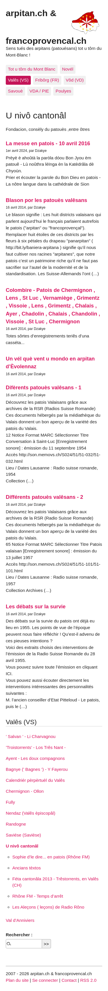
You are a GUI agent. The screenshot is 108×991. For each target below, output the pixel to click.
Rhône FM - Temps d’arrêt (37, 896)
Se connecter (45, 980)
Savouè (15, 90)
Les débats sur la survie (36, 606)
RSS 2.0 (88, 980)
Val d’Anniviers (20, 920)
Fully (10, 802)
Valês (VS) (18, 80)
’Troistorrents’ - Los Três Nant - (36, 747)
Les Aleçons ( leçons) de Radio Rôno (48, 907)
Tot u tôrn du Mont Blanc (32, 69)
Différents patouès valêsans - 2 (44, 497)
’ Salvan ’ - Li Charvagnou (31, 736)
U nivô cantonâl (22, 845)
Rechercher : (19, 934)
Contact (69, 980)
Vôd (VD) (75, 80)
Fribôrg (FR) (47, 80)
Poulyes (63, 90)
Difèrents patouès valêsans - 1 (43, 387)
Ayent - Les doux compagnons (35, 758)
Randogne (16, 824)
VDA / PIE (39, 90)
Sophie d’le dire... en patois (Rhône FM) (51, 856)
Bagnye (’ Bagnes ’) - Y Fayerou (37, 769)
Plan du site (17, 980)
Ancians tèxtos (26, 867)
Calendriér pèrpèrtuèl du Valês (35, 780)
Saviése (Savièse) (23, 835)
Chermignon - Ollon (25, 791)
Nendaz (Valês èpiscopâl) (30, 813)
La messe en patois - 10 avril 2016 (48, 143)
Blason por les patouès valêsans (46, 200)
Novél (67, 69)
